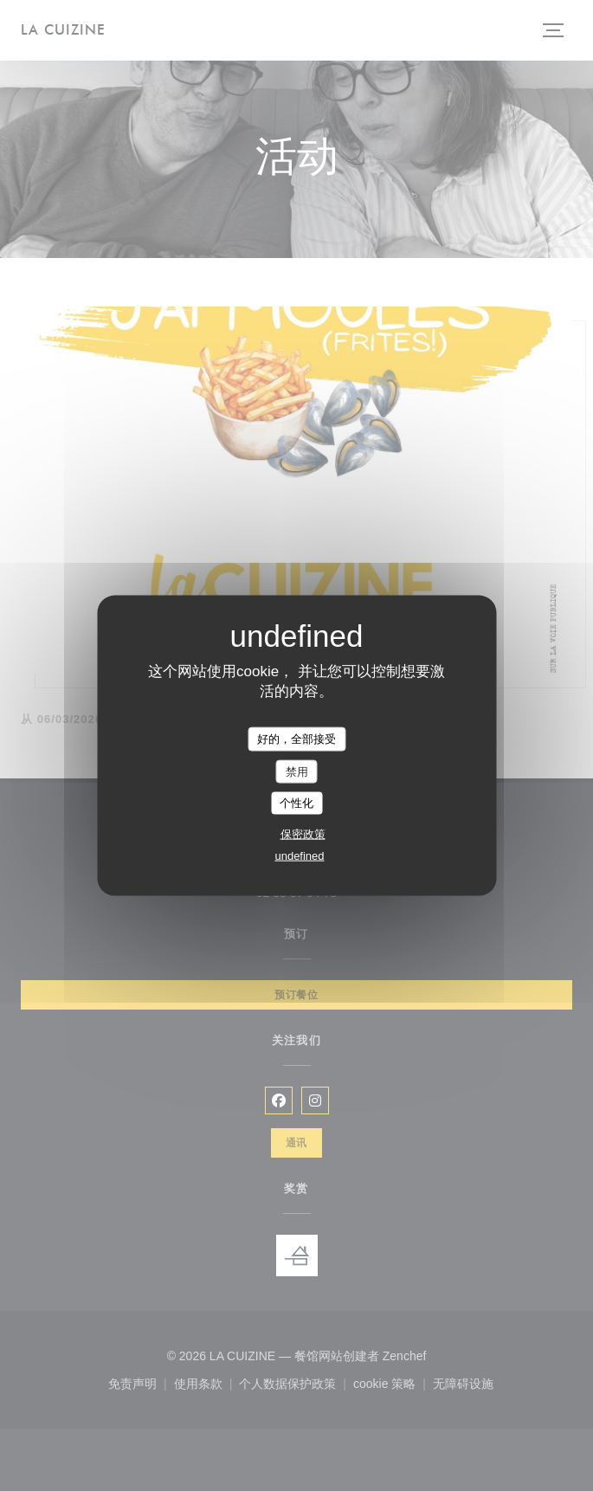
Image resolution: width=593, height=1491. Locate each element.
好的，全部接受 (296, 739)
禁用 (297, 771)
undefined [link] (299, 855)
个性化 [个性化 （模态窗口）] (296, 803)
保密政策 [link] (303, 833)
